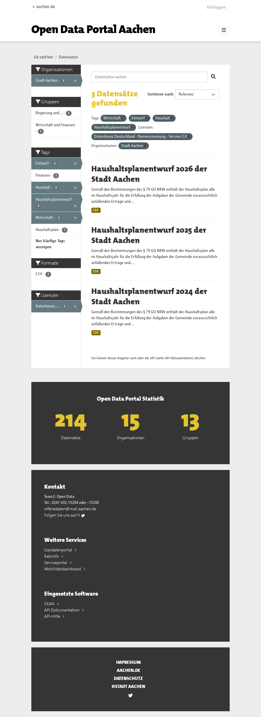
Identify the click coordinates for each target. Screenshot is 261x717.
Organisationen (130, 437)
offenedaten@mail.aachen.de (70, 508)
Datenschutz (128, 678)
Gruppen (190, 437)
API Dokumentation (62, 610)
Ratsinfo (52, 556)
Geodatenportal (58, 549)
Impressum (128, 662)
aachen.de (128, 670)
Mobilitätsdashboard (63, 568)
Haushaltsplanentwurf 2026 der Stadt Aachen (149, 174)
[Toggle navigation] (224, 30)
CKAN (49, 603)
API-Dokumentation (178, 358)
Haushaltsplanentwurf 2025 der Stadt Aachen (148, 235)
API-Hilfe (52, 616)
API (152, 358)
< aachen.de (43, 7)
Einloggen (216, 7)
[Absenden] (213, 77)
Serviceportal (56, 562)
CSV (96, 210)
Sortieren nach (160, 94)
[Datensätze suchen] (149, 77)
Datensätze (68, 57)
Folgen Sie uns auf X (64, 515)
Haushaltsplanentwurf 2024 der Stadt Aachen (149, 296)
